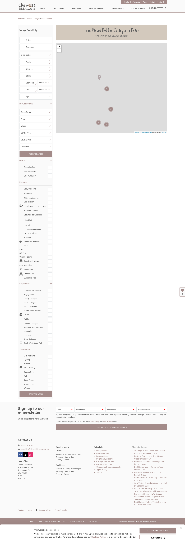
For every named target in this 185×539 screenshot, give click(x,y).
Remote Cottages (31, 324)
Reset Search (36, 154)
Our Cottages (58, 8)
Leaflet (137, 132)
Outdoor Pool (29, 274)
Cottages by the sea (104, 464)
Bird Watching (29, 356)
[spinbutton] (35, 62)
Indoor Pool (28, 269)
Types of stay (101, 470)
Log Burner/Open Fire (32, 229)
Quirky (26, 319)
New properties (102, 451)
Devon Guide (117, 8)
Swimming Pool (30, 278)
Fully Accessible (25, 265)
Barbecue (28, 194)
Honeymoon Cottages (32, 310)
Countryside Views (31, 261)
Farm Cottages (30, 303)
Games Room (29, 372)
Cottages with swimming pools (108, 467)
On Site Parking (30, 233)
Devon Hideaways (27, 6)
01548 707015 (157, 8)
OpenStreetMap (147, 132)
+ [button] (59, 47)
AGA (21, 249)
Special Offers (29, 167)
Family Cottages (30, 299)
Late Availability (30, 176)
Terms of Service (107, 421)
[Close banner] (181, 515)
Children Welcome (31, 198)
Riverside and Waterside (33, 327)
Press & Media (61, 510)
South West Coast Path (33, 343)
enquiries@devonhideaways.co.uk (35, 449)
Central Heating (25, 257)
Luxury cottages (102, 456)
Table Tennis (29, 380)
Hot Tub (27, 225)
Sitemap (99, 472)
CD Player (23, 253)
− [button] (59, 50)
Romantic (27, 331)
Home (42, 8)
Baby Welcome (30, 189)
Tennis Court (29, 384)
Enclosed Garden (31, 211)
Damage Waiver (45, 510)
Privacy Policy (94, 421)
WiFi (25, 246)
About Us (31, 510)
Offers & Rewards (96, 8)
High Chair (28, 220)
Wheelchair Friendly (32, 241)
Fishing (27, 363)
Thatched (27, 237)
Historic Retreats (30, 306)
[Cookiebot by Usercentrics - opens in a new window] (16, 534)
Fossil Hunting (29, 367)
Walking (27, 388)
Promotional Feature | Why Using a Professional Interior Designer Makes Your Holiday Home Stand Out (149, 496)
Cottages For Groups (32, 290)
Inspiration (76, 8)
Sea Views (28, 335)
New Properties (30, 171)
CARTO (163, 132)
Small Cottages (30, 339)
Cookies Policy (98, 524)
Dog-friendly (29, 202)
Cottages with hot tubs (105, 462)
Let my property (138, 8)
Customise (39, 534)
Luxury (26, 314)
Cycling (27, 360)
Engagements (29, 295)
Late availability (102, 453)
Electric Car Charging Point (35, 206)
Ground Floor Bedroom (33, 215)
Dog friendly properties (105, 459)
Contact (21, 510)
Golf (25, 376)
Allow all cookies (157, 517)
